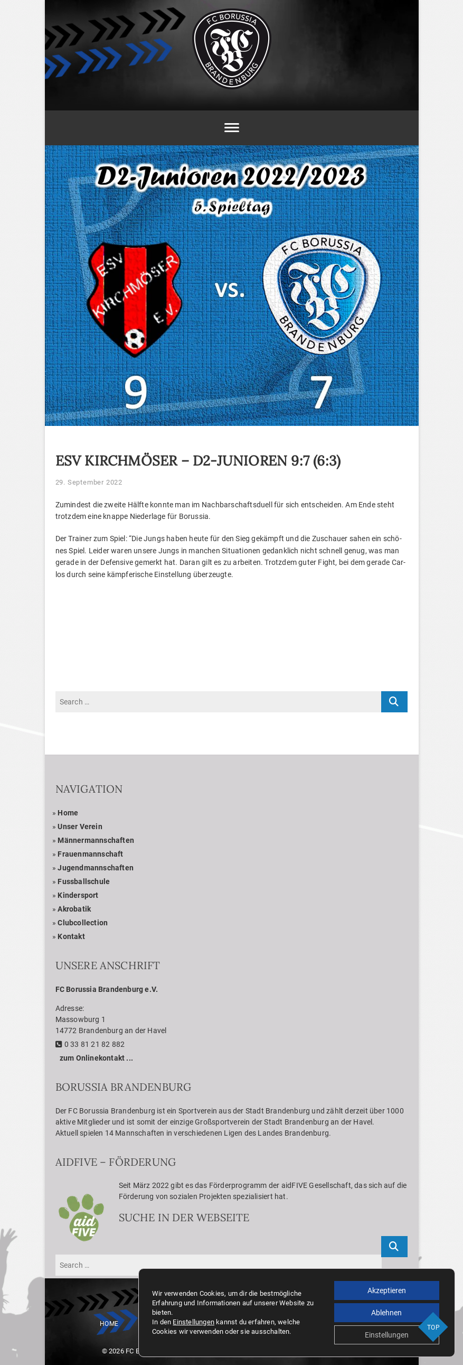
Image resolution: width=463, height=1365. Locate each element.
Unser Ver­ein (80, 826)
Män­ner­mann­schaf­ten (96, 840)
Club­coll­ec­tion (83, 922)
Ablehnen (386, 1312)
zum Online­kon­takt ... (96, 1058)
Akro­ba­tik (74, 909)
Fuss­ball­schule (84, 881)
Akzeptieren (386, 1290)
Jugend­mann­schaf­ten (96, 867)
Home (68, 813)
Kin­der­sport (78, 895)
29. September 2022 (88, 482)
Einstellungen (193, 1322)
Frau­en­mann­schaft (90, 854)
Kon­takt (71, 936)
